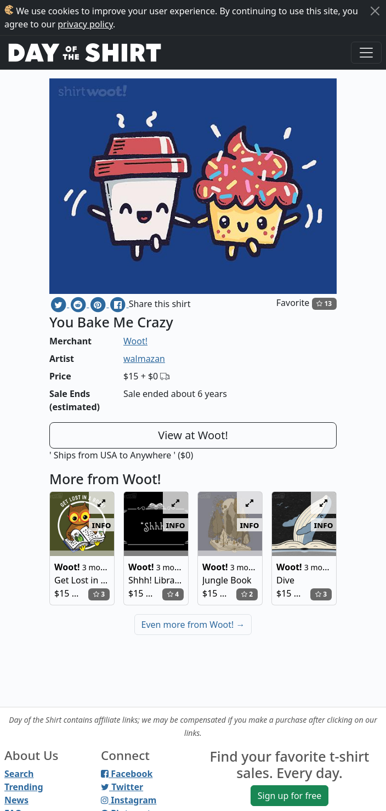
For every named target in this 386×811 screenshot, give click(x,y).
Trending (23, 787)
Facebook (126, 774)
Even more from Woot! (193, 625)
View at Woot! (193, 435)
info (101, 525)
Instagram (128, 800)
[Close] (375, 11)
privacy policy (85, 24)
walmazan (144, 359)
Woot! (135, 341)
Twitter (122, 787)
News (16, 800)
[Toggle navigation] (366, 53)
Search (18, 774)
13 (324, 303)
